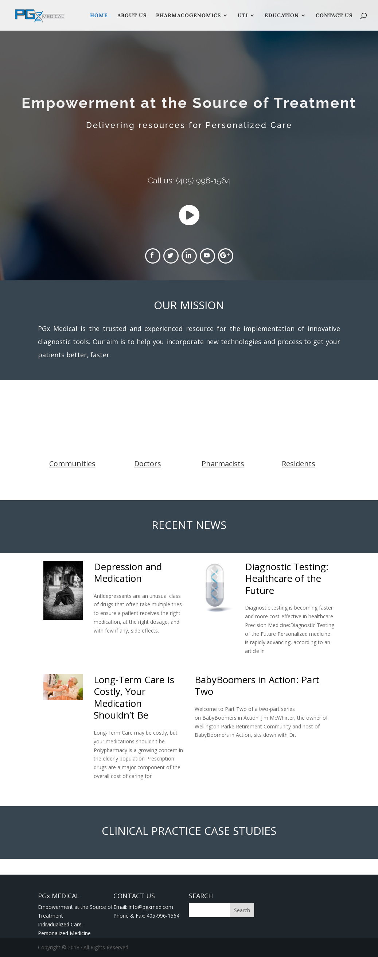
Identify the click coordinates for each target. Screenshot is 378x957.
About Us (132, 16)
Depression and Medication (128, 572)
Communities (72, 463)
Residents (298, 463)
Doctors (147, 463)
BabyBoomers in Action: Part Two (257, 685)
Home (99, 16)
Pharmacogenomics (188, 16)
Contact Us (334, 16)
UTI (243, 16)
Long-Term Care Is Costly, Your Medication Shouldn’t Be (134, 697)
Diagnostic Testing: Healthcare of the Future (286, 578)
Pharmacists (223, 463)
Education (282, 16)
